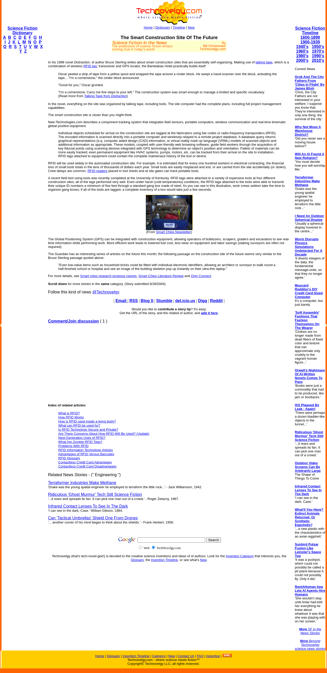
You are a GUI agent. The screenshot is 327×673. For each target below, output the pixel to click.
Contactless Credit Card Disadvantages (87, 466)
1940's (302, 46)
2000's (302, 60)
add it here (209, 313)
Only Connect (201, 276)
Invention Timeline (164, 560)
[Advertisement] (22, 134)
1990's (318, 56)
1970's (318, 51)
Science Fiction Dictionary (22, 30)
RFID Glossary (69, 458)
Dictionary (162, 27)
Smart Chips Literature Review (160, 276)
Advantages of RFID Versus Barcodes (86, 454)
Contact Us (186, 656)
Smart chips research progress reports (108, 276)
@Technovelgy (105, 292)
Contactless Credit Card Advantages (85, 462)
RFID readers (98, 171)
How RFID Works (71, 417)
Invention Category (240, 556)
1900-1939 (310, 42)
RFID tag (90, 66)
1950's (318, 46)
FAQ (200, 656)
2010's (318, 60)
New (191, 27)
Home (148, 27)
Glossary (137, 560)
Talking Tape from (105, 96)
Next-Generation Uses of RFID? (81, 438)
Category (159, 656)
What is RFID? (69, 413)
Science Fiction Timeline (310, 30)
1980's (302, 56)
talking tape (264, 62)
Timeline (179, 27)
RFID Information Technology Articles (85, 450)
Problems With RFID (73, 446)
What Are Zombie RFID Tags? (80, 442)
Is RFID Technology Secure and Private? (88, 429)
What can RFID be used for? (79, 425)
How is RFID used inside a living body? (87, 421)
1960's (302, 51)
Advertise (213, 656)
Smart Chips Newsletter (173, 232)
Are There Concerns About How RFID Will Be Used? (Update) (103, 434)
